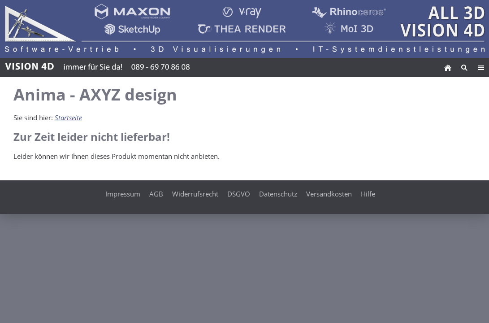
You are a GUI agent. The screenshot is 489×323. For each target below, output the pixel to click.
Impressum (122, 193)
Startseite (68, 117)
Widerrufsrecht (195, 193)
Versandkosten (329, 193)
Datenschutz (278, 193)
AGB (156, 193)
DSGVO (238, 193)
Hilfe (368, 193)
